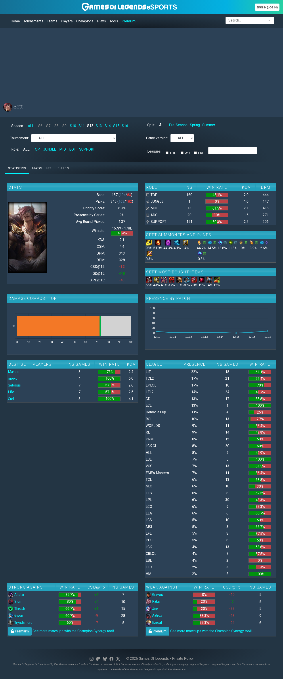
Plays (101, 21)
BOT (72, 149)
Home (15, 21)
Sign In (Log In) (267, 7)
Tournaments (33, 21)
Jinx (152, 608)
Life (11, 392)
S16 (125, 126)
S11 (81, 126)
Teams (52, 21)
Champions (85, 21)
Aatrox (154, 615)
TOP (36, 149)
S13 (99, 126)
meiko (12, 378)
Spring (195, 125)
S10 (73, 126)
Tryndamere (20, 622)
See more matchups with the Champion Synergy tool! (61, 631)
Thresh (16, 608)
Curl (11, 399)
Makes (13, 372)
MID (62, 149)
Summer (208, 125)
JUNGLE (49, 149)
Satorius (14, 385)
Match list (41, 168)
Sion (14, 601)
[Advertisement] (136, 63)
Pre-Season (178, 125)
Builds (63, 168)
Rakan (153, 601)
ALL (31, 126)
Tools (113, 21)
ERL (201, 153)
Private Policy (183, 658)
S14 (108, 126)
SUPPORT (87, 149)
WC (187, 153)
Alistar (16, 595)
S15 (116, 126)
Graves (154, 595)
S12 (90, 126)
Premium (129, 21)
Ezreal (154, 622)
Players (67, 21)
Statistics (17, 168)
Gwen (15, 615)
